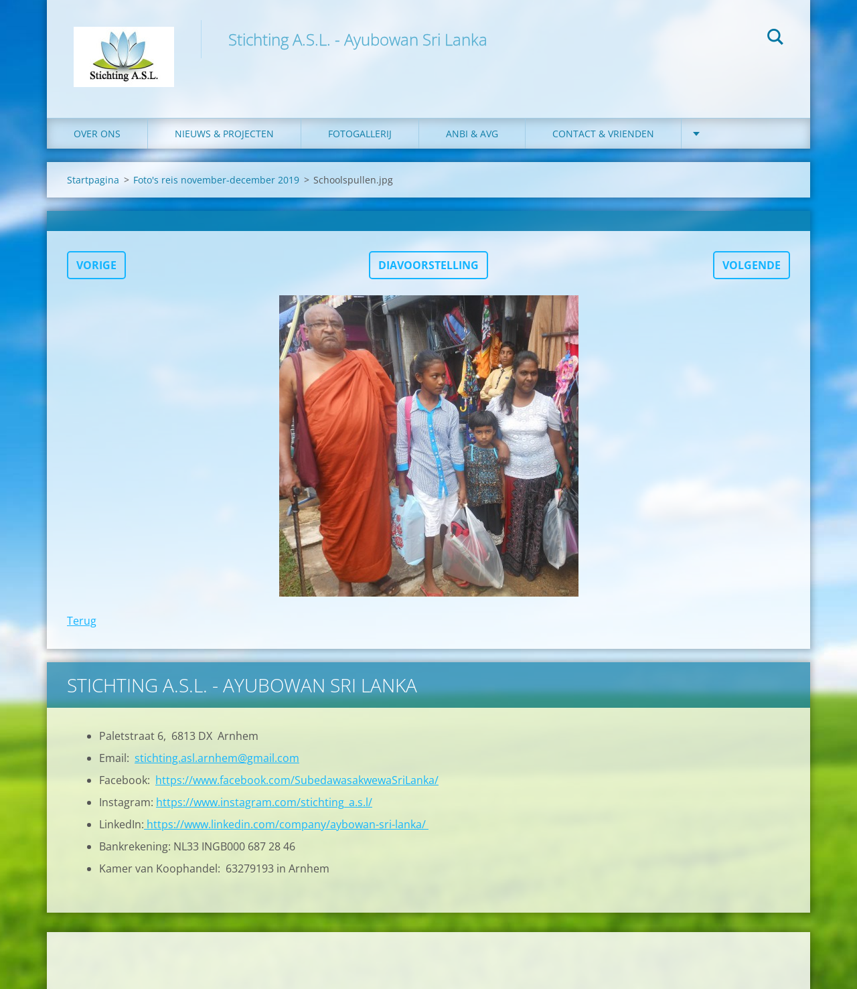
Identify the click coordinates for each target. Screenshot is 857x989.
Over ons (97, 133)
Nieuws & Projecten (224, 133)
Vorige (96, 265)
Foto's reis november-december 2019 (216, 179)
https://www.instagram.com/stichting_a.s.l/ (264, 802)
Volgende (751, 265)
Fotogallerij (360, 133)
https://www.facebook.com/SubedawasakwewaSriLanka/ (297, 780)
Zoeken (775, 39)
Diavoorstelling (428, 265)
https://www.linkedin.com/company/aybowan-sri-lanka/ (286, 824)
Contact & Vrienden (603, 133)
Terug (81, 620)
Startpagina (93, 179)
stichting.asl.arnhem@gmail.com (217, 758)
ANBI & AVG (472, 133)
